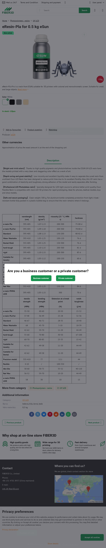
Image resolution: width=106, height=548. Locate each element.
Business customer (41, 278)
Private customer (65, 278)
